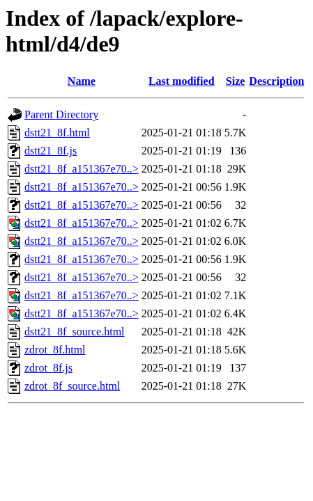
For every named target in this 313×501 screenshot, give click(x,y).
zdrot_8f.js (48, 368)
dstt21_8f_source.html (74, 331)
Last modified (181, 81)
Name (82, 81)
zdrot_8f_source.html (72, 386)
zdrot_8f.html (55, 350)
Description (276, 81)
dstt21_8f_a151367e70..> (81, 169)
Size (235, 81)
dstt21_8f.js (50, 151)
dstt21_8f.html (57, 132)
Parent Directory (61, 114)
